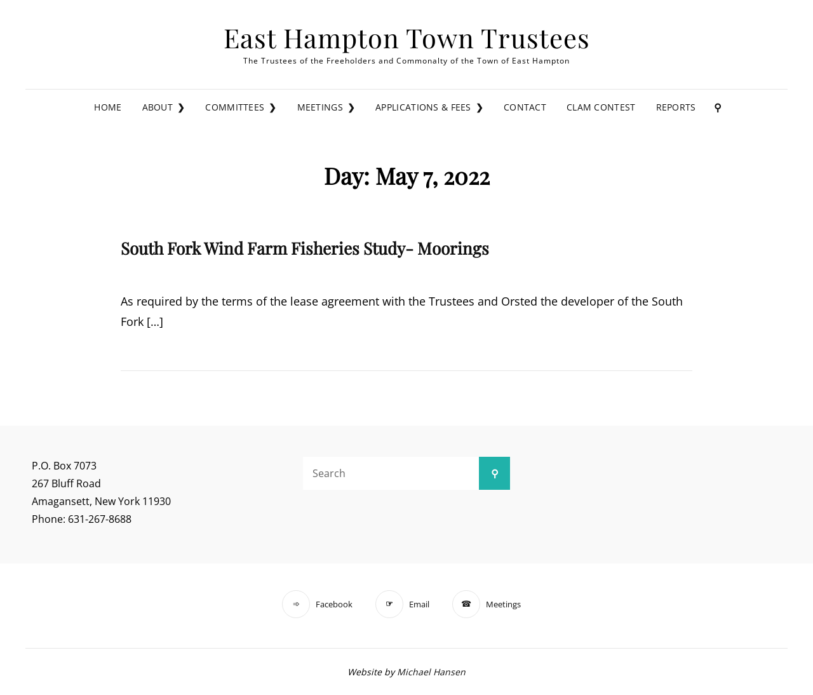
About (157, 107)
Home (107, 107)
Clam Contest (601, 107)
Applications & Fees (423, 107)
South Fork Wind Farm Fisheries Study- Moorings (305, 248)
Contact (525, 107)
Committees (234, 107)
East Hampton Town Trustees (407, 37)
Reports (676, 107)
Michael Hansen (431, 672)
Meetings (320, 107)
